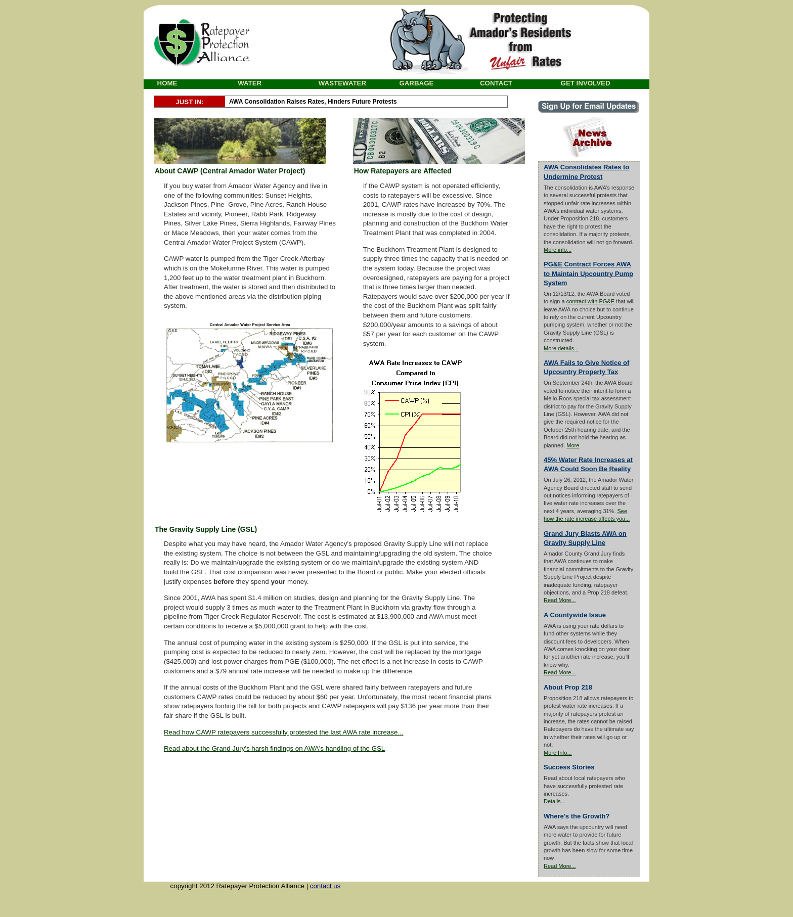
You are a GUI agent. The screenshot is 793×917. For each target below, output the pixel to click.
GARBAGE (416, 83)
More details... (561, 348)
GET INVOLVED (585, 83)
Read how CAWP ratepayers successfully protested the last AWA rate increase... (284, 732)
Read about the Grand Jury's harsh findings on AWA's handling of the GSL (274, 748)
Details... (554, 801)
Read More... (560, 600)
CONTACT (496, 83)
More (572, 445)
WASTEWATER (342, 83)
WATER (249, 83)
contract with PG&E (590, 301)
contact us (325, 886)
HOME (167, 83)
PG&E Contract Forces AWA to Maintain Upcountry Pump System (588, 273)
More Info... (558, 753)
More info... (557, 250)
